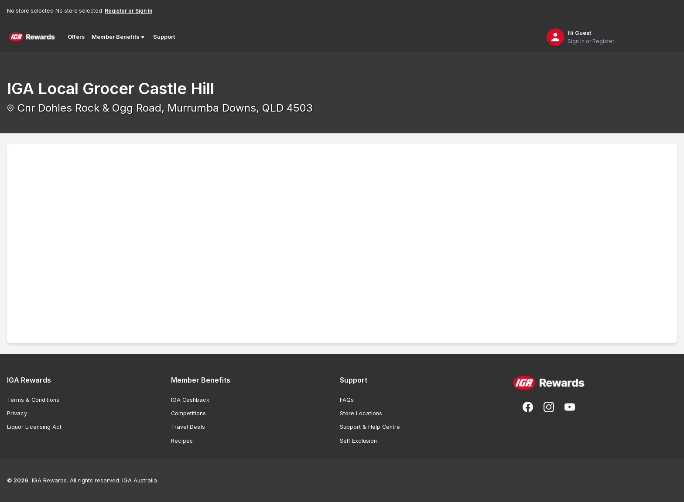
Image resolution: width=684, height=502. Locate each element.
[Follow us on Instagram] (549, 407)
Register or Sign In (128, 10)
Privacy (17, 413)
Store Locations (361, 413)
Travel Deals (188, 427)
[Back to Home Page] (32, 37)
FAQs (347, 400)
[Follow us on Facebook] (528, 407)
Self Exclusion (358, 441)
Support (164, 37)
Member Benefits (119, 37)
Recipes (182, 441)
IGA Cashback (190, 400)
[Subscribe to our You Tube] (569, 407)
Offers (76, 37)
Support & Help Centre (370, 427)
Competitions (188, 413)
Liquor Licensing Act (34, 427)
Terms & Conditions (33, 400)
